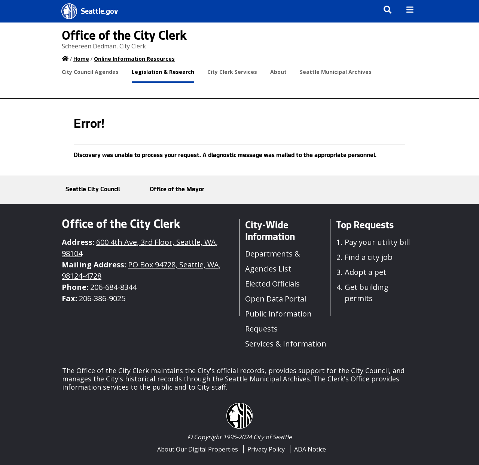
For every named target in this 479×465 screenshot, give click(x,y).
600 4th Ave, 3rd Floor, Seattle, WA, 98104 (140, 247)
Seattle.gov (99, 12)
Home (81, 58)
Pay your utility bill (377, 242)
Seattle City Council (92, 189)
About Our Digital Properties (197, 449)
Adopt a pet (365, 272)
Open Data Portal (275, 299)
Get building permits (366, 292)
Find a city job (369, 257)
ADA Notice (310, 449)
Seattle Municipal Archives (336, 71)
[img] (410, 10)
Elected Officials (272, 284)
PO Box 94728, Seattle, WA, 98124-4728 (141, 270)
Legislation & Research (163, 71)
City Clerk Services (232, 71)
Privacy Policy (266, 449)
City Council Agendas (90, 71)
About (278, 71)
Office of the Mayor (177, 189)
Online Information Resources (134, 58)
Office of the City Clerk (124, 37)
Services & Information (285, 344)
